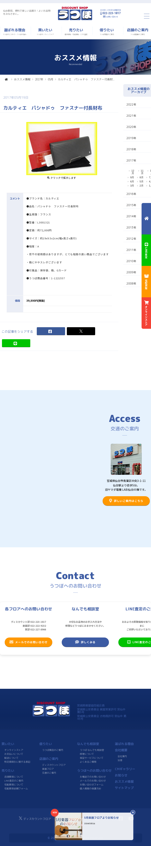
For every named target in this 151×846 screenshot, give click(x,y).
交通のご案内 (49, 772)
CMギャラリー (125, 769)
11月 (142, 172)
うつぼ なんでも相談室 (92, 750)
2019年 (131, 138)
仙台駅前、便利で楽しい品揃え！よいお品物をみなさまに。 (26, 12)
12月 (132, 172)
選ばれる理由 (124, 744)
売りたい (8, 770)
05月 (50, 79)
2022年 (131, 104)
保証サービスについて (91, 758)
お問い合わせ (112, 16)
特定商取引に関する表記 (17, 761)
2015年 (131, 205)
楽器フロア (48, 769)
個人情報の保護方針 (90, 788)
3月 (132, 185)
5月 (142, 181)
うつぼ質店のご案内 (52, 750)
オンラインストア (13, 750)
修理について (87, 754)
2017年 (39, 79)
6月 (132, 181)
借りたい (45, 744)
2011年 (131, 250)
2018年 (131, 149)
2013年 (131, 227)
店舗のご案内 (48, 759)
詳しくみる (85, 642)
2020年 (131, 127)
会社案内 (122, 756)
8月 (142, 177)
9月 (132, 177)
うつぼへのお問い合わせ (94, 770)
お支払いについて (13, 754)
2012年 (131, 239)
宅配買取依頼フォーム (16, 788)
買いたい (8, 744)
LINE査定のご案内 (13, 780)
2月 (142, 185)
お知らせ (121, 775)
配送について (11, 758)
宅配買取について (13, 784)
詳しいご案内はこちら (126, 501)
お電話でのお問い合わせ (93, 776)
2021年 (131, 116)
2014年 (131, 216)
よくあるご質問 (88, 761)
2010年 (131, 261)
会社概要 (121, 750)
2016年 (131, 194)
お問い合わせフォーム (91, 784)
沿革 (120, 760)
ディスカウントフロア (54, 765)
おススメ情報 (22, 79)
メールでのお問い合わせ (28, 642)
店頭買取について (13, 776)
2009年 (131, 272)
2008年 (131, 283)
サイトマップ (124, 788)
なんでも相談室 (88, 744)
